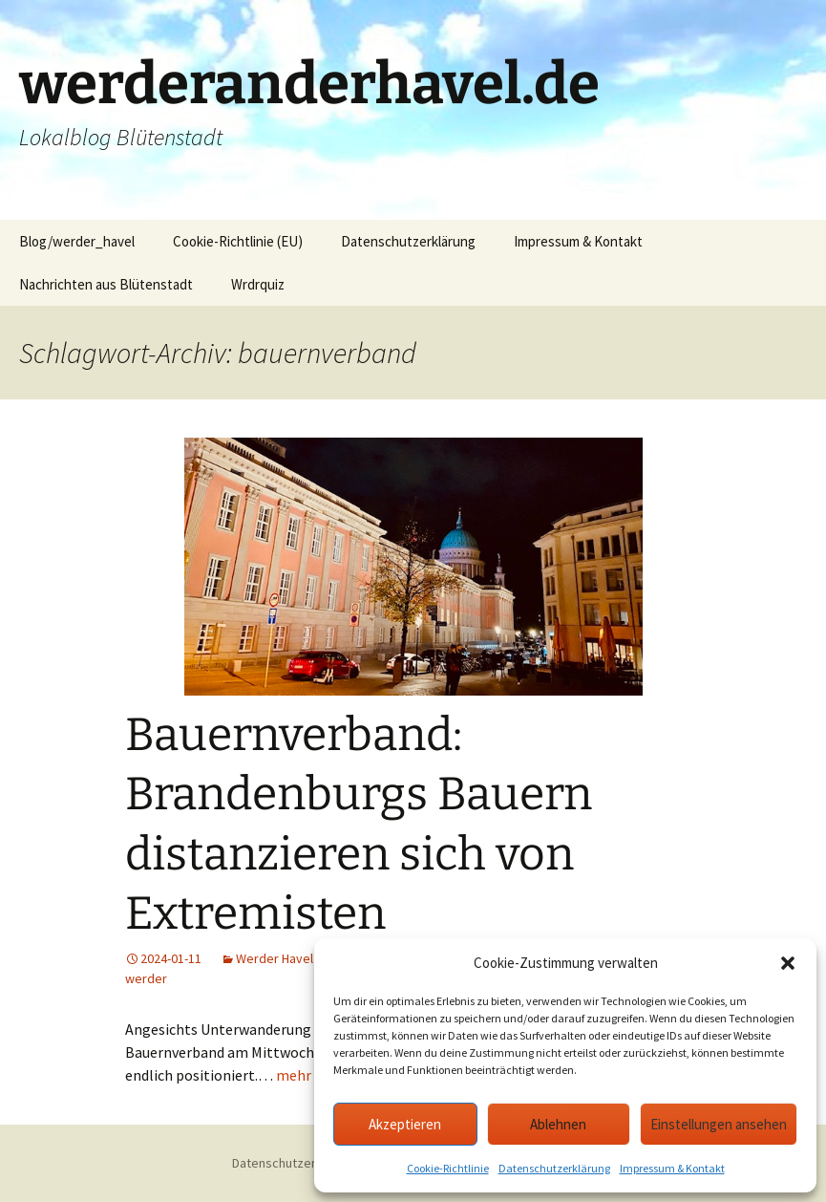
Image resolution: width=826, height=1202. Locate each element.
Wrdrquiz (258, 284)
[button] (787, 963)
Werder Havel (274, 958)
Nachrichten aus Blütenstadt (106, 284)
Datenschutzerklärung (554, 1168)
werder (146, 978)
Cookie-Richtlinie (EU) (238, 241)
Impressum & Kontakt (672, 1168)
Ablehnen (558, 1124)
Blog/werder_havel (77, 241)
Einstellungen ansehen (718, 1124)
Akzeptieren (405, 1124)
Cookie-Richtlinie (448, 1168)
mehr (293, 1074)
